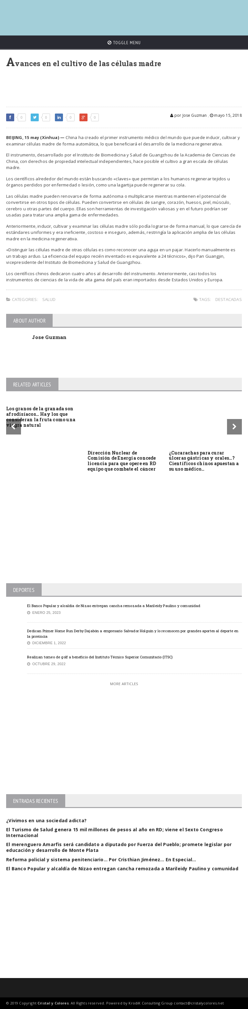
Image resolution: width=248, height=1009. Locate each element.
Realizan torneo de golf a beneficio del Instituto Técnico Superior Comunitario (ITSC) (100, 656)
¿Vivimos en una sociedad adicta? (46, 820)
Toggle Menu (124, 42)
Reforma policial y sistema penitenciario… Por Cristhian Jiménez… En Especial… (101, 859)
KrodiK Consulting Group (151, 1003)
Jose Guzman (49, 337)
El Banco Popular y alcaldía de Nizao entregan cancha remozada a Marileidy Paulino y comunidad (113, 605)
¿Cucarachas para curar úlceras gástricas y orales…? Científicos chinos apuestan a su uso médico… (204, 461)
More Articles (124, 683)
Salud (49, 299)
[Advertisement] (124, 14)
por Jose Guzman (188, 115)
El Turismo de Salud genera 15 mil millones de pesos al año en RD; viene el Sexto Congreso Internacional (114, 832)
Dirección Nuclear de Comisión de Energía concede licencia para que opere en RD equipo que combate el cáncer (122, 461)
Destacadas (228, 299)
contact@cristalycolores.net (198, 1003)
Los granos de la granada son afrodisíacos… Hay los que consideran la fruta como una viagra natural (40, 416)
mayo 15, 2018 (226, 115)
